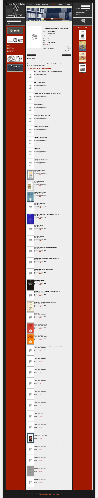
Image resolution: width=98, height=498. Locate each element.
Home (30, 4)
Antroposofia (51, 35)
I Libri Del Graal (44, 435)
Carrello (68, 4)
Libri (9, 45)
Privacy (50, 494)
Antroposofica (51, 33)
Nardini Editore (44, 193)
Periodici (10, 47)
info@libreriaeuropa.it (43, 494)
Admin (53, 494)
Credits (57, 494)
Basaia (42, 160)
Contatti (60, 4)
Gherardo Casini (44, 281)
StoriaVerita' (11, 48)
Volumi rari (10, 51)
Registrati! (78, 14)
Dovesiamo (45, 4)
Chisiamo (37, 4)
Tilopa (42, 413)
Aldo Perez (43, 303)
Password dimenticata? (80, 12)
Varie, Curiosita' (12, 50)
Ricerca (52, 4)
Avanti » (87, 73)
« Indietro (78, 73)
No (48, 40)
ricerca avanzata (10, 23)
